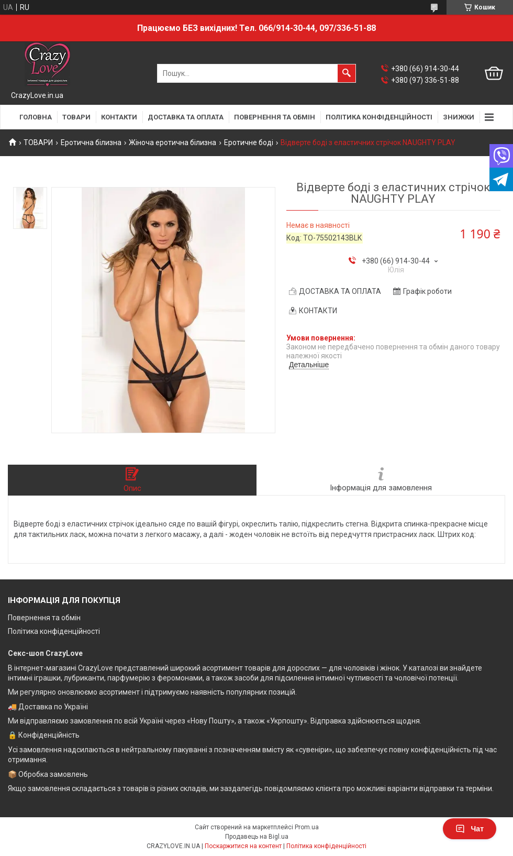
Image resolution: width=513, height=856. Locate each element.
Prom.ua (307, 827)
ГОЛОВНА (35, 117)
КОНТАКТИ (119, 117)
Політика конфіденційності (54, 631)
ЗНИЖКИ (458, 117)
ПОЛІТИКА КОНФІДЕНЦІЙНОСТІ (379, 117)
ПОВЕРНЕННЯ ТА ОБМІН (274, 117)
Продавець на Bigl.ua (256, 836)
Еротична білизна (91, 142)
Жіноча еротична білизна (172, 142)
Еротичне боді (248, 142)
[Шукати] (346, 73)
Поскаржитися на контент (243, 846)
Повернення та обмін (44, 617)
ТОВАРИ (76, 117)
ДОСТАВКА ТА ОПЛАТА (186, 117)
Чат (469, 828)
